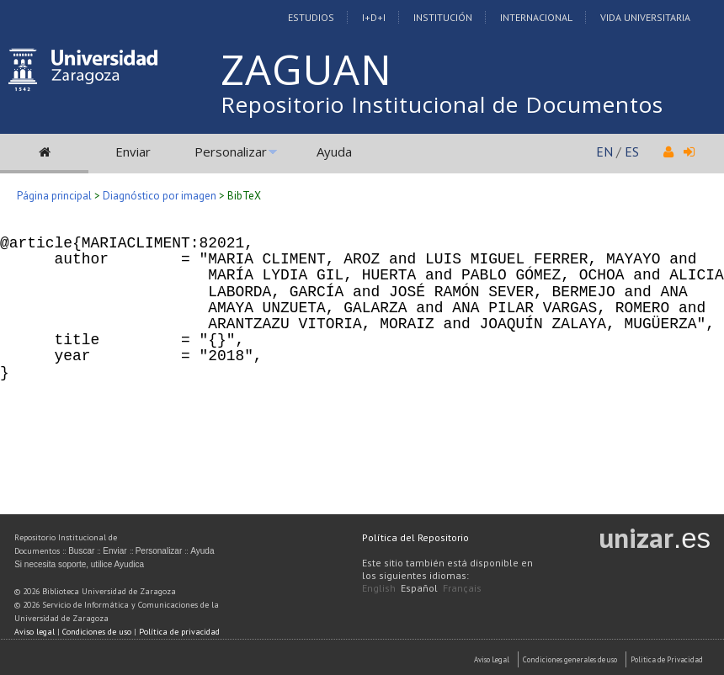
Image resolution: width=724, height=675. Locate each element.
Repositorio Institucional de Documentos (442, 104)
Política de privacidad (179, 631)
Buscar (81, 550)
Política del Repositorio (415, 537)
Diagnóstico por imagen (159, 196)
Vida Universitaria (645, 17)
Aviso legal (34, 631)
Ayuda (334, 151)
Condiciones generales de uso (570, 659)
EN (604, 151)
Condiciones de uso (96, 631)
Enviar (133, 151)
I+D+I (374, 17)
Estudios (311, 17)
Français (462, 588)
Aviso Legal (491, 659)
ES (632, 151)
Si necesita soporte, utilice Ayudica (79, 564)
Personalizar (230, 151)
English (379, 588)
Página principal (54, 196)
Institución (442, 17)
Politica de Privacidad (667, 659)
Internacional (536, 17)
